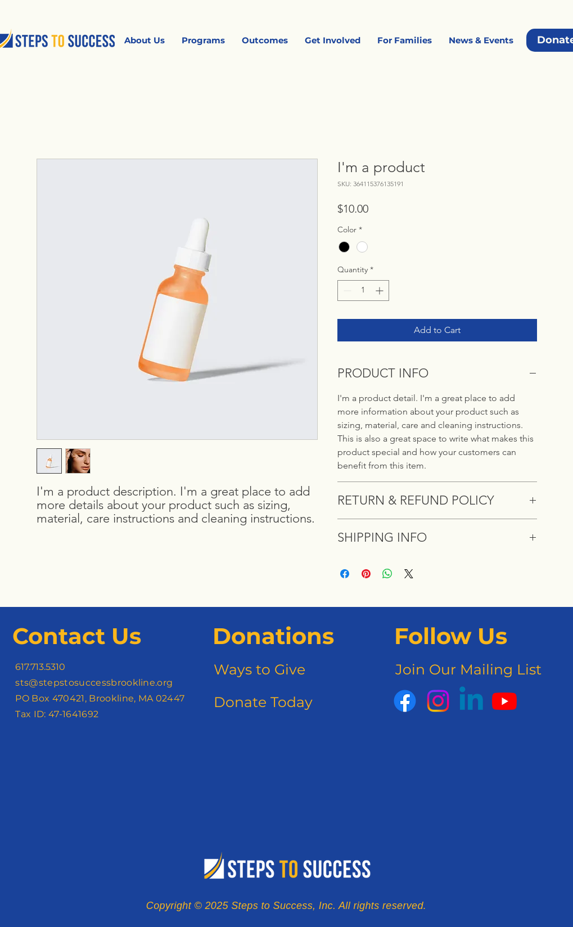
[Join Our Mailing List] (466, 670)
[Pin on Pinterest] (366, 573)
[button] (144, 40)
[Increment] (380, 290)
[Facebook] (404, 701)
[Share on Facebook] (344, 573)
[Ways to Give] (258, 670)
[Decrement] (346, 290)
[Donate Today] (262, 702)
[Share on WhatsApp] (387, 573)
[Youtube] (504, 701)
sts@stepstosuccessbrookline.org (94, 682)
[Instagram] (438, 701)
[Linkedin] (471, 701)
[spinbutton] (363, 290)
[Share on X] (409, 573)
